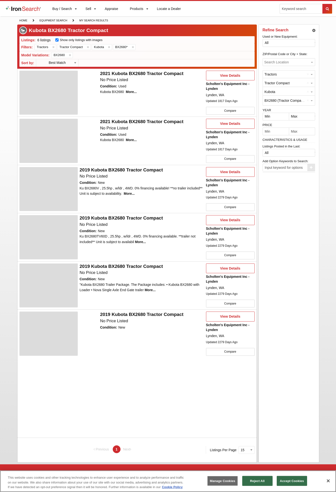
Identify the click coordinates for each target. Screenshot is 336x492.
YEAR (267, 110)
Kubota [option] (270, 92)
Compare (230, 110)
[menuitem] (23, 9)
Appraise (111, 10)
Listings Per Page (223, 450)
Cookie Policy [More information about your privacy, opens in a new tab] (172, 487)
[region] (168, 481)
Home (23, 20)
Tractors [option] (271, 74)
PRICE (267, 125)
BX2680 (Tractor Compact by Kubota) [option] (293, 100)
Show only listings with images (81, 40)
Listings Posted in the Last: (281, 146)
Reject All (257, 481)
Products (136, 10)
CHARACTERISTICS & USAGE (285, 139)
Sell (88, 10)
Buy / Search (62, 12)
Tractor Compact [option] (277, 83)
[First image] (48, 93)
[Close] (328, 480)
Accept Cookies (292, 481)
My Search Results (93, 21)
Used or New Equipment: (280, 36)
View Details (230, 77)
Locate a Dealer (169, 12)
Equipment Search (53, 21)
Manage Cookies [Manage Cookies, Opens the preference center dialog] (222, 481)
